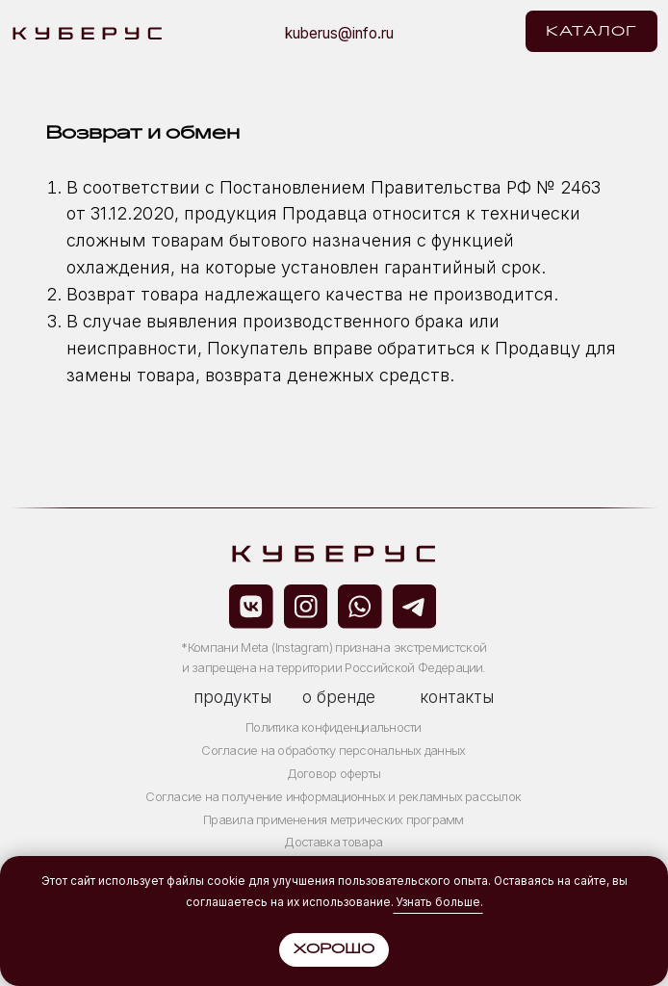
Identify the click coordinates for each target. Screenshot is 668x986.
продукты (232, 697)
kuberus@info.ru (339, 33)
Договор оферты (333, 773)
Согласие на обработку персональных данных (333, 750)
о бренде (338, 697)
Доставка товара (333, 841)
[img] (499, 31)
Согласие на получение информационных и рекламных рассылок (333, 796)
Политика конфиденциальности (333, 727)
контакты (457, 697)
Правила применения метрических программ (333, 819)
